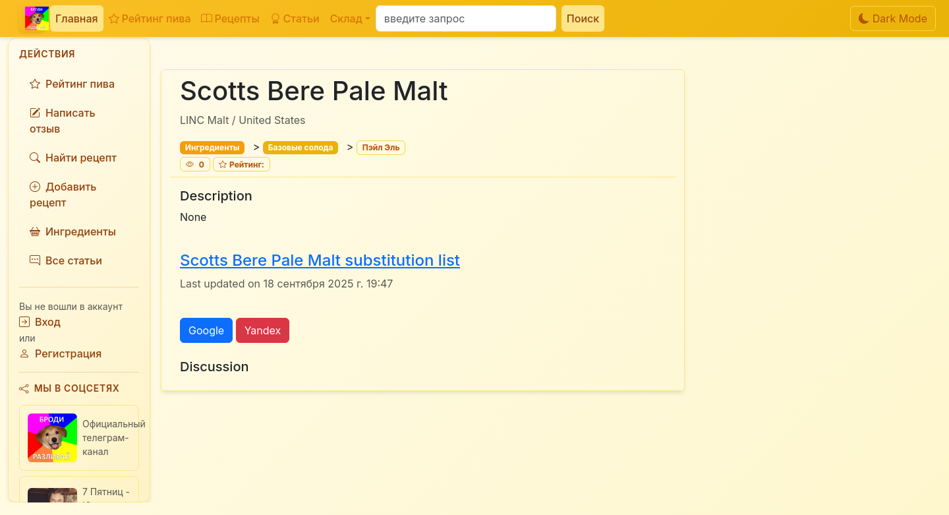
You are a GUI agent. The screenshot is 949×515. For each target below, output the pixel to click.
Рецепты (230, 18)
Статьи (295, 18)
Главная (76, 18)
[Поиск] (466, 18)
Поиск (583, 18)
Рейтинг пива (150, 18)
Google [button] (206, 330)
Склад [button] (346, 18)
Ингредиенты (73, 231)
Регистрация (60, 353)
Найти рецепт (73, 157)
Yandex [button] (262, 330)
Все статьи (66, 260)
